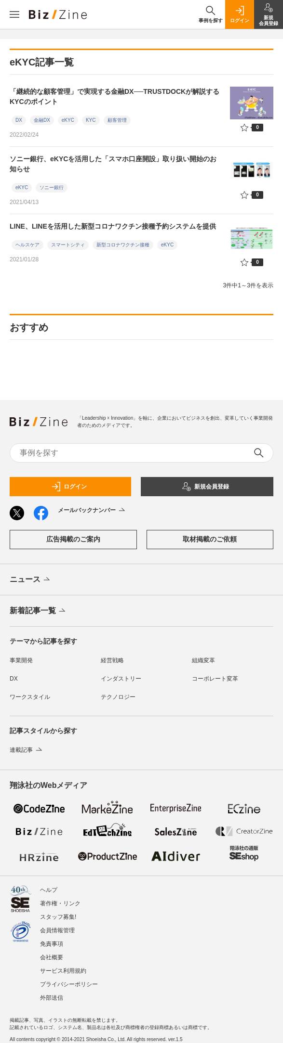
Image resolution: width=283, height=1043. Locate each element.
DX (18, 120)
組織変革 (203, 660)
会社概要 (51, 957)
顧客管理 (117, 120)
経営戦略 (112, 660)
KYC (91, 120)
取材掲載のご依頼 (210, 539)
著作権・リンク (60, 903)
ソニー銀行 (52, 187)
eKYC (68, 120)
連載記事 (27, 750)
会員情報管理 (57, 930)
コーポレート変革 (215, 678)
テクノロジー (118, 697)
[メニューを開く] (14, 14)
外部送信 (51, 997)
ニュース (31, 580)
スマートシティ (68, 244)
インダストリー (121, 678)
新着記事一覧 (38, 611)
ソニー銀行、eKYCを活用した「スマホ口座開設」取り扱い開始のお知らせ (113, 164)
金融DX (42, 120)
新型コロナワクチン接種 (122, 244)
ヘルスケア (27, 244)
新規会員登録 (205, 486)
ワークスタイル (30, 697)
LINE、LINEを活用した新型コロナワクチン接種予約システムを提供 (113, 226)
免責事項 (51, 943)
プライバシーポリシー (69, 984)
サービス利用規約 (63, 970)
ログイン (69, 486)
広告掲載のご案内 (73, 539)
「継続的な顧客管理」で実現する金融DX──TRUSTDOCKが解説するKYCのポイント (114, 96)
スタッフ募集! (58, 917)
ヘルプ (48, 890)
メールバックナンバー (92, 510)
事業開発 (21, 660)
